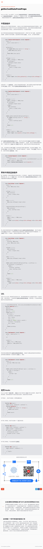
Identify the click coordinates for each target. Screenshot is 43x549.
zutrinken (8, 546)
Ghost (41, 546)
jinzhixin (2, 6)
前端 (2, 489)
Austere (4, 546)
